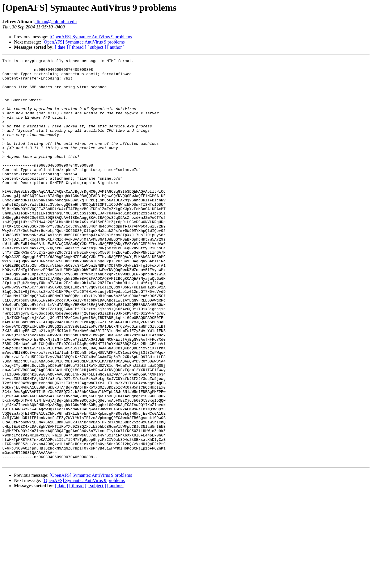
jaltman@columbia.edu (54, 21)
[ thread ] (77, 47)
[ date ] (61, 47)
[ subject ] (96, 47)
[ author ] (116, 47)
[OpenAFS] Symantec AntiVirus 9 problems (91, 36)
